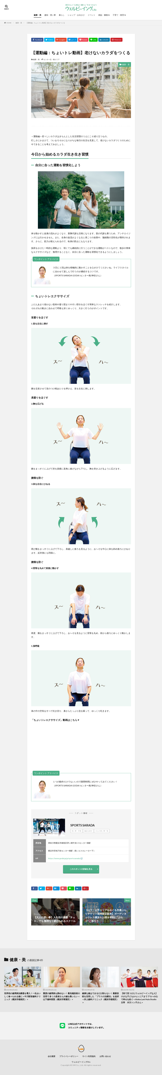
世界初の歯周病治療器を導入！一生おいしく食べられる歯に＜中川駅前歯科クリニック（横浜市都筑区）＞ (22, 996)
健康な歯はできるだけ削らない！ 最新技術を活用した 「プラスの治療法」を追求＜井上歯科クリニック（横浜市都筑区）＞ (100, 998)
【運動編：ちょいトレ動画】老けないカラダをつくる (45, 23)
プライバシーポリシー (68, 1056)
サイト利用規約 (89, 1056)
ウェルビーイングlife (81, 1062)
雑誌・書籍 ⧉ (104, 15)
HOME (8, 23)
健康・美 (37, 15)
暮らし (61, 15)
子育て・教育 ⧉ (119, 15)
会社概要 (51, 1056)
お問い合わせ (105, 1056)
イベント (91, 15)
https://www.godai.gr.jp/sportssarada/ (64, 858)
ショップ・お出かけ (76, 15)
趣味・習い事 (50, 15)
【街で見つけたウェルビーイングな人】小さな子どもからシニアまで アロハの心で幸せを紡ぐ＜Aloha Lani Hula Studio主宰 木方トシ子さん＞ (139, 998)
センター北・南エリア (51, 59)
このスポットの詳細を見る (81, 869)
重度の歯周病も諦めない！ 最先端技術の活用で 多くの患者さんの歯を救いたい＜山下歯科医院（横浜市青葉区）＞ (61, 996)
